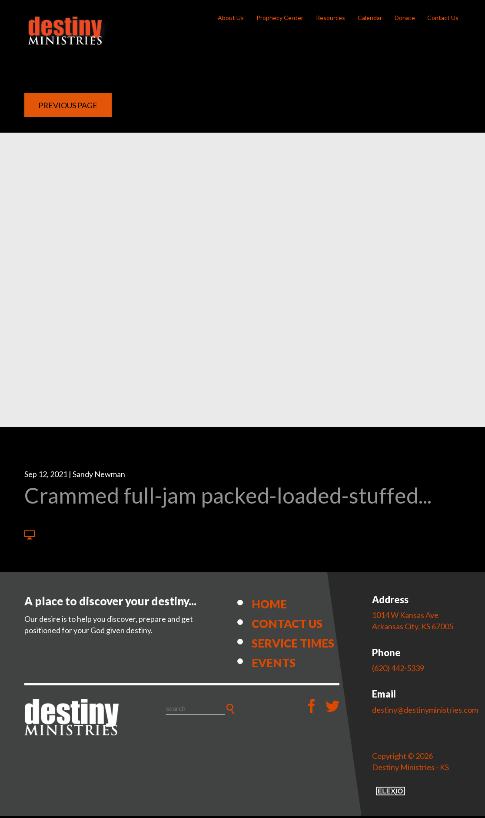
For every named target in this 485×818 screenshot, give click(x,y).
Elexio (390, 792)
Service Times (293, 645)
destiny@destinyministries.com (425, 711)
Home (269, 606)
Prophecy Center (279, 17)
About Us (231, 17)
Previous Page (67, 107)
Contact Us (442, 17)
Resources (330, 17)
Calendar (370, 17)
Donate (405, 17)
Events (274, 664)
